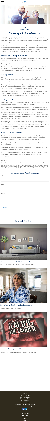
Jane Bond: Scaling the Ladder (11, 349)
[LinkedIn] (26, 409)
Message (3, 193)
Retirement (25, 415)
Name (3, 175)
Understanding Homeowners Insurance (15, 261)
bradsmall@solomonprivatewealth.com (25, 407)
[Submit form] (5, 207)
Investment (25, 417)
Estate (25, 418)
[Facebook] (23, 409)
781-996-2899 (26, 395)
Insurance (25, 420)
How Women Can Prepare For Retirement (16, 305)
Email (2, 184)
